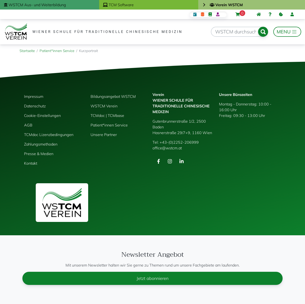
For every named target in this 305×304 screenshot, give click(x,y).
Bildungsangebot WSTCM (113, 96)
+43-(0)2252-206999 (179, 142)
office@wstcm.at (167, 148)
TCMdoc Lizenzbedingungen (48, 134)
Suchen (263, 32)
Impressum (33, 96)
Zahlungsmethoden (40, 144)
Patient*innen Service (57, 50)
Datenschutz (35, 106)
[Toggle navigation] (287, 32)
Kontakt (30, 163)
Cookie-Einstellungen (42, 115)
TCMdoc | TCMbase (107, 115)
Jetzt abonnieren (152, 278)
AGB (28, 125)
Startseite (27, 50)
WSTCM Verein (104, 106)
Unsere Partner (104, 134)
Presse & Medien (38, 153)
